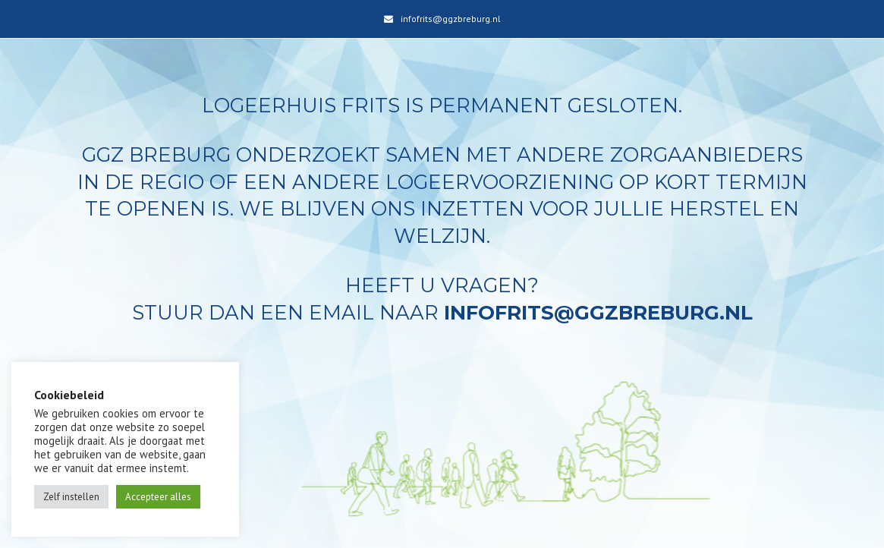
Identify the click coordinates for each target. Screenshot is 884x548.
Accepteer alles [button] (158, 496)
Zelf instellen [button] (71, 496)
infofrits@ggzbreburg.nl (451, 18)
